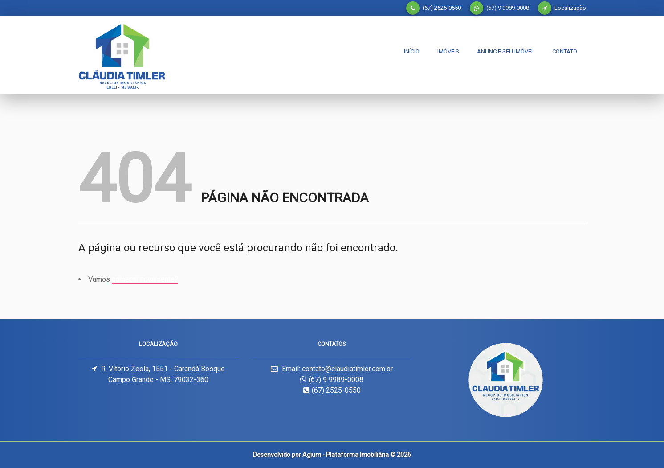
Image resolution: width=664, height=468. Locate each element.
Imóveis (448, 51)
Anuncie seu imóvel (505, 51)
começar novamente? (145, 279)
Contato (564, 51)
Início (412, 51)
